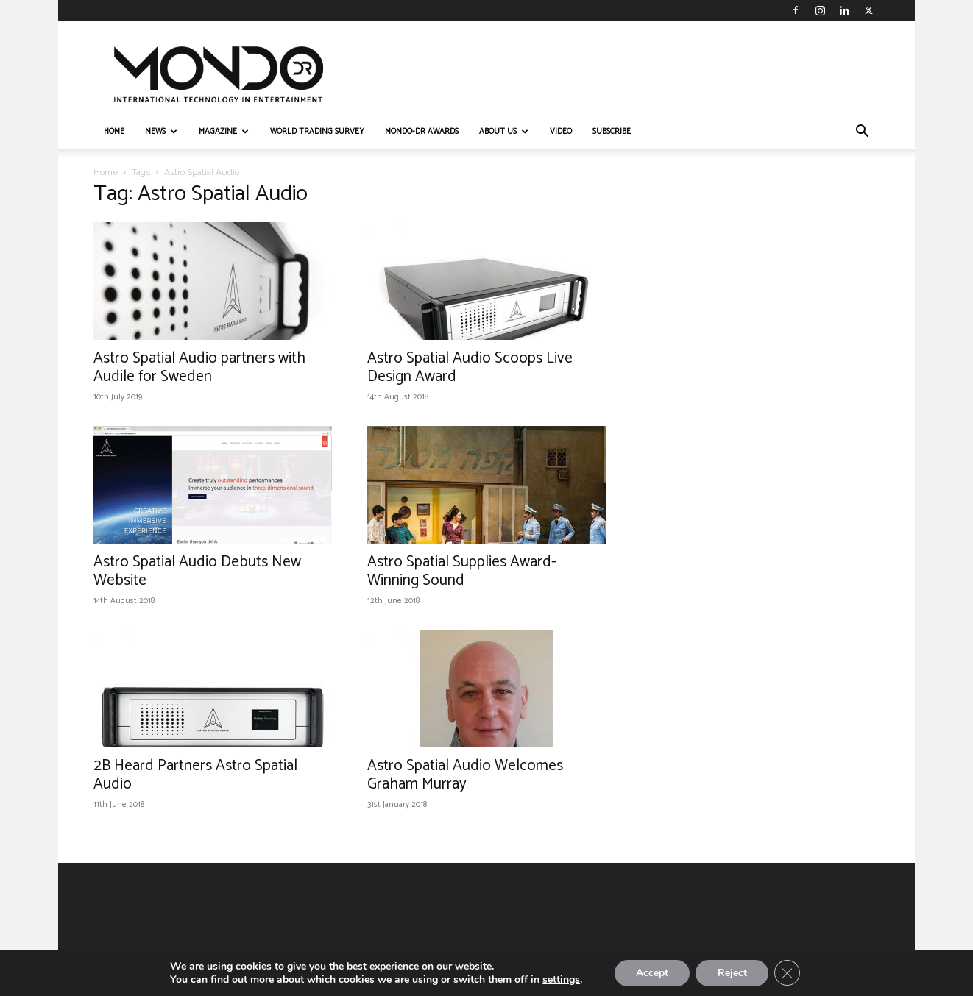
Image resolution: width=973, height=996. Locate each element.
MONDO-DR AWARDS (422, 131)
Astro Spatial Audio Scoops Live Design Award (470, 367)
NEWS (161, 131)
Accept (651, 973)
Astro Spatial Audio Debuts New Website (197, 571)
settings (560, 979)
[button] (862, 133)
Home (105, 172)
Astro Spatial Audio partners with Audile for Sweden (199, 367)
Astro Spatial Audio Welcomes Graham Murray (465, 775)
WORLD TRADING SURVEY (317, 131)
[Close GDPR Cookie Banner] (788, 973)
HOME (114, 131)
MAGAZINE (224, 131)
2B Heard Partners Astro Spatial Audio (195, 775)
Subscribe (611, 131)
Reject (732, 973)
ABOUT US (503, 131)
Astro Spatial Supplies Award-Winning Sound (461, 571)
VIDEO (561, 131)
